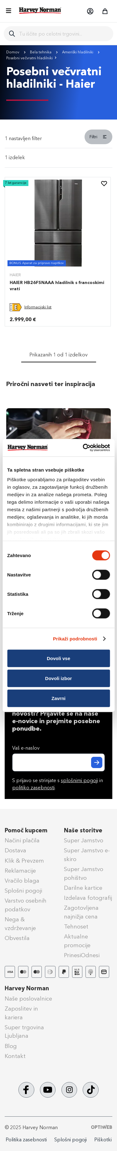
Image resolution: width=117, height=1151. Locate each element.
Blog (11, 1046)
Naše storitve (83, 830)
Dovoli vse (58, 658)
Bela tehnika (41, 52)
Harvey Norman (27, 988)
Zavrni (58, 698)
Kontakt (15, 1056)
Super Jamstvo (83, 840)
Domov (13, 52)
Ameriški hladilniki (78, 52)
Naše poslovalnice (28, 998)
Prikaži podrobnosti (75, 638)
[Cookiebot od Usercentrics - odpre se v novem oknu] (83, 448)
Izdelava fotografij (88, 897)
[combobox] (63, 33)
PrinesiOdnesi (82, 955)
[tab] (58, 139)
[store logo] (40, 10)
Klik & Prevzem (24, 860)
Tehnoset (76, 926)
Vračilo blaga (22, 880)
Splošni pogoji (23, 890)
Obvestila (17, 938)
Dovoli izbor (58, 678)
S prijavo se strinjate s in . (57, 784)
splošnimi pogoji (79, 780)
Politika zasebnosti (26, 1140)
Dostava (15, 850)
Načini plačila (22, 840)
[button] (89, 11)
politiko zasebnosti (33, 788)
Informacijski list (37, 307)
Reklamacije (20, 870)
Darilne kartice (83, 887)
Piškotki (103, 1140)
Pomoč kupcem (26, 830)
